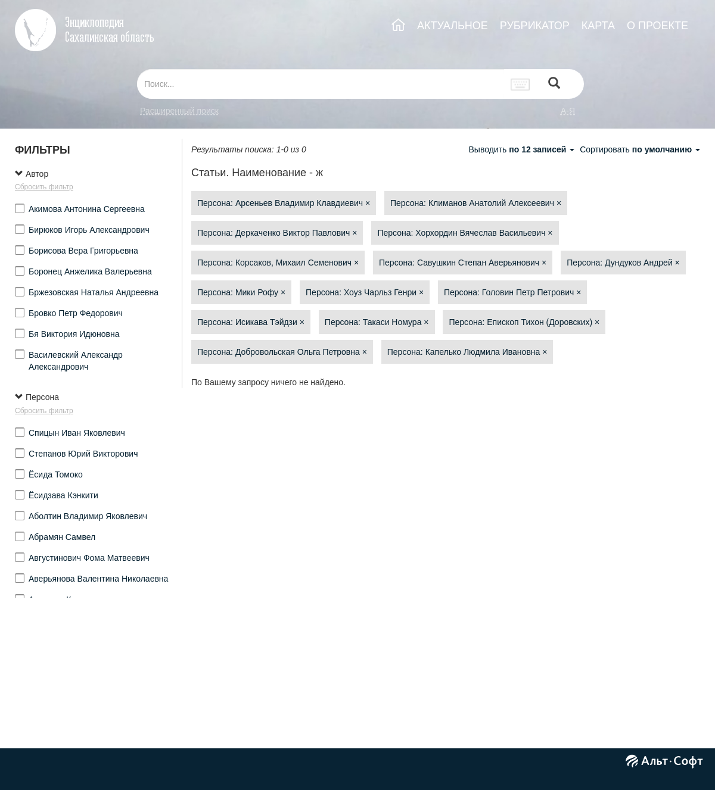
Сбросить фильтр (44, 187)
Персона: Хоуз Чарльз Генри (365, 292)
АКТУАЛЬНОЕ (452, 26)
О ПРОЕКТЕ (657, 26)
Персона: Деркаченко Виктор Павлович (277, 233)
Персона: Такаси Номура (377, 322)
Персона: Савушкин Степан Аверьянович (462, 262)
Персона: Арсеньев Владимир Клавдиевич (283, 203)
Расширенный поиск (179, 110)
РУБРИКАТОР (535, 26)
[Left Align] (554, 84)
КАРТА (598, 26)
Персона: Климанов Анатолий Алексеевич (475, 203)
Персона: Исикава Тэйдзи (250, 322)
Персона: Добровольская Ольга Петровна (282, 352)
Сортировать (640, 149)
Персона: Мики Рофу (241, 292)
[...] (320, 84)
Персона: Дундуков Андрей (623, 262)
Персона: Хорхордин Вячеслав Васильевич (464, 233)
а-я (568, 110)
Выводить (522, 149)
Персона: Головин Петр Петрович (512, 292)
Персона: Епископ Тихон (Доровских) (524, 322)
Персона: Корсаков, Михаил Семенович (278, 262)
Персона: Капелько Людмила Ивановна (467, 352)
